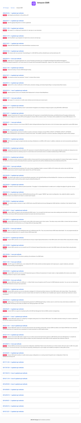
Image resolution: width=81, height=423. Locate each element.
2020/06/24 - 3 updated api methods (13, 289)
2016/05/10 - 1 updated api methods (13, 395)
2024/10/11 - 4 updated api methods (13, 75)
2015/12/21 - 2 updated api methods (13, 411)
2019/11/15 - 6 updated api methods (13, 335)
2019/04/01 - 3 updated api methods (13, 353)
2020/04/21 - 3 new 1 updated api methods (15, 316)
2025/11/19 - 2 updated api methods (13, 36)
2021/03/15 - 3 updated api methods (13, 237)
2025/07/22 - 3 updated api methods (13, 51)
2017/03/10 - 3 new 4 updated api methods (15, 373)
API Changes (6, 7)
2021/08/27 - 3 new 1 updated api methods (15, 210)
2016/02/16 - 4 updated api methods (13, 406)
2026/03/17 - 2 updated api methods (13, 21)
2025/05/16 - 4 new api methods (12, 58)
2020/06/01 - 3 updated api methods (13, 309)
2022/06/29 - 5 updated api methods (13, 184)
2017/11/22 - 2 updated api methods (13, 362)
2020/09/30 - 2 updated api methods (13, 271)
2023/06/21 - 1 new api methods (12, 122)
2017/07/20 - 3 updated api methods (13, 367)
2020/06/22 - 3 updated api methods (13, 300)
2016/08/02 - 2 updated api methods (13, 389)
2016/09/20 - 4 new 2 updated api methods (15, 384)
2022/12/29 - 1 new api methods (12, 166)
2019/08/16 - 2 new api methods (12, 344)
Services (13, 7)
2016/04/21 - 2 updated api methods (13, 400)
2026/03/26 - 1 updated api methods (13, 13)
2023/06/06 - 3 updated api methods (13, 130)
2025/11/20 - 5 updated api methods (13, 28)
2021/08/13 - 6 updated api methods (13, 219)
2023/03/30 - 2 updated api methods (13, 148)
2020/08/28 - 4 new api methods (12, 280)
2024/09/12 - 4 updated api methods (13, 83)
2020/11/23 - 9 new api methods (12, 262)
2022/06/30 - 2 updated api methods (13, 175)
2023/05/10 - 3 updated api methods (13, 139)
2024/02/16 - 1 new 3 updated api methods (15, 90)
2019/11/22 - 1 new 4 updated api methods (15, 325)
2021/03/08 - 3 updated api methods (13, 245)
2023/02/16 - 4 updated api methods (13, 157)
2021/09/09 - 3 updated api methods (13, 201)
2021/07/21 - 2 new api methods (12, 228)
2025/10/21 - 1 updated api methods (13, 43)
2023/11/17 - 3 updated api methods (13, 105)
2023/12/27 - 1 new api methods (12, 98)
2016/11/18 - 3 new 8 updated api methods (15, 378)
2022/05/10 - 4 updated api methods (13, 192)
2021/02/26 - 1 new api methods (12, 254)
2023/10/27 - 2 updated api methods (13, 113)
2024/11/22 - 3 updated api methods (13, 68)
